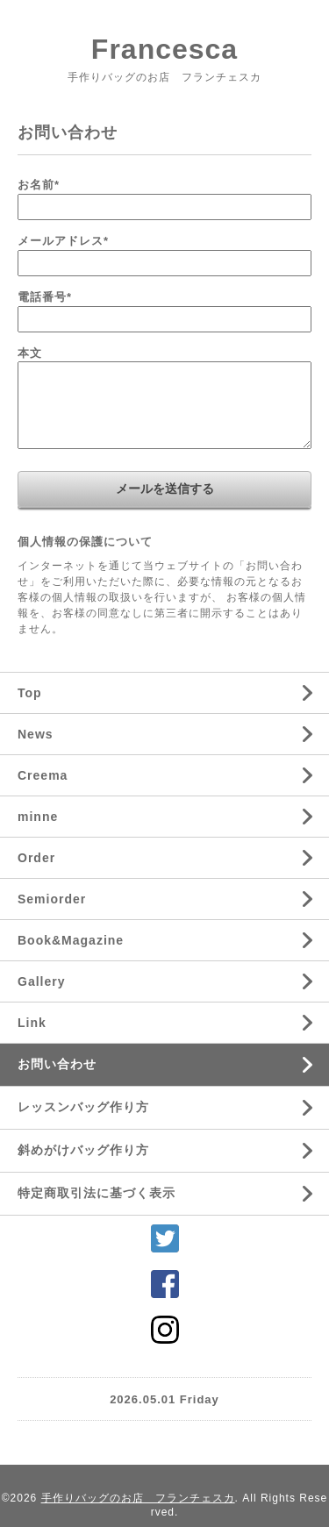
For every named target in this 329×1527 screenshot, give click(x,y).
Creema (43, 775)
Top (30, 693)
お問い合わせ (57, 1064)
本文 (30, 353)
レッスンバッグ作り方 (83, 1107)
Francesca (164, 49)
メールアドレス (63, 240)
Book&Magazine (71, 940)
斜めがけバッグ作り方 (83, 1150)
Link (32, 1023)
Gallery (41, 981)
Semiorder (52, 899)
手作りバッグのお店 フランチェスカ (138, 1498)
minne (38, 817)
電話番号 (45, 296)
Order (36, 858)
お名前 (39, 184)
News (36, 734)
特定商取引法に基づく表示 (96, 1193)
